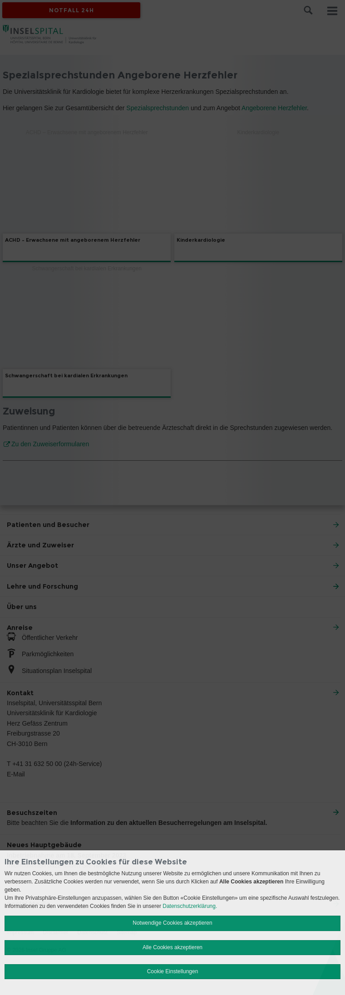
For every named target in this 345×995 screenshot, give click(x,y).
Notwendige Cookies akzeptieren (172, 923)
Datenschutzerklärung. (190, 906)
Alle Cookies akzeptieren (172, 947)
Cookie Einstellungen (172, 971)
